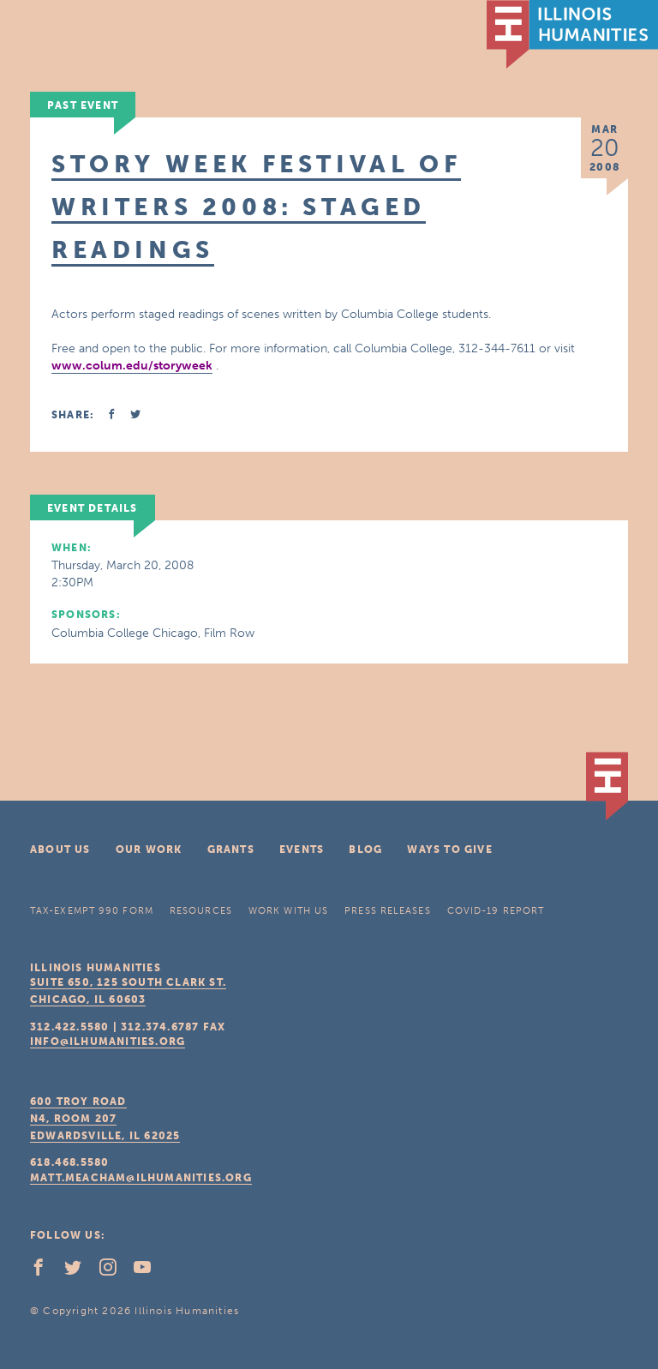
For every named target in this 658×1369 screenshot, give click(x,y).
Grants (230, 850)
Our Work (149, 850)
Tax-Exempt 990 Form (91, 910)
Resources (201, 910)
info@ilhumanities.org (107, 1042)
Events (301, 850)
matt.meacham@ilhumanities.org (141, 1178)
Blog (365, 850)
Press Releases (387, 910)
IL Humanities (572, 34)
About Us (60, 850)
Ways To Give (449, 850)
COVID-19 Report (496, 910)
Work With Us (288, 910)
